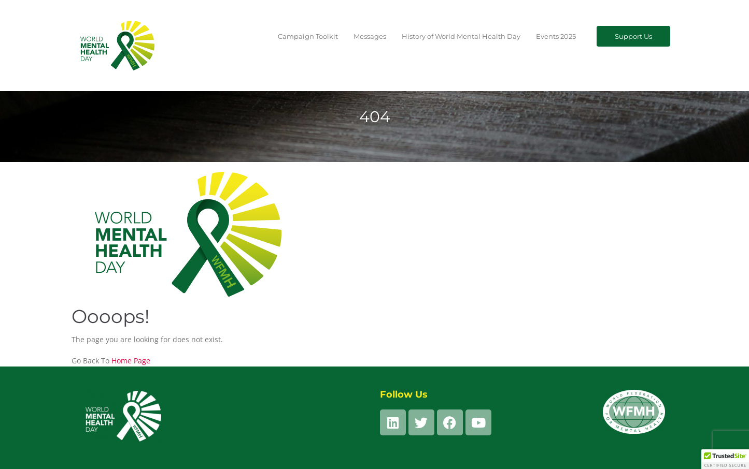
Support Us (633, 36)
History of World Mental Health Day (461, 36)
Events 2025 (556, 36)
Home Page (130, 360)
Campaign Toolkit (308, 36)
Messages (370, 36)
